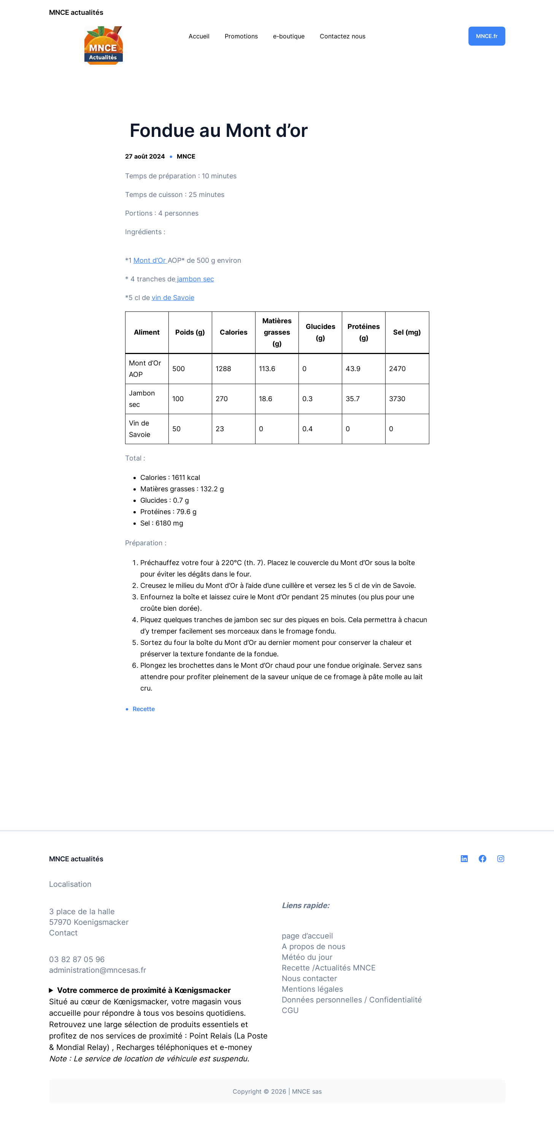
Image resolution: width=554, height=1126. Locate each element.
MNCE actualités (76, 12)
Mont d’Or (150, 260)
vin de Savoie (173, 298)
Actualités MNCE (345, 967)
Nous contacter (309, 978)
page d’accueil (307, 935)
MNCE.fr (487, 36)
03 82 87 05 (71, 959)
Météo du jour (307, 957)
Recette (144, 709)
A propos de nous (313, 946)
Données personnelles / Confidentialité (352, 999)
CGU (290, 1010)
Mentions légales (312, 989)
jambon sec (194, 279)
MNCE (186, 156)
